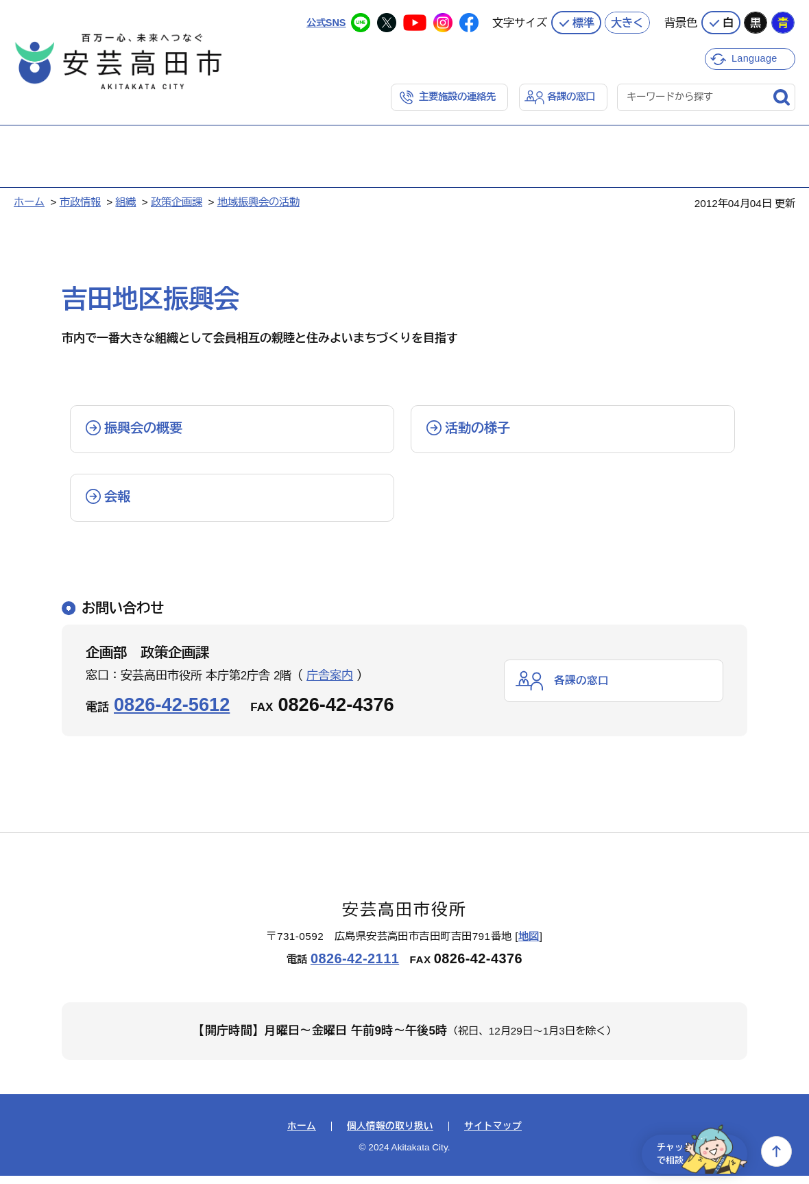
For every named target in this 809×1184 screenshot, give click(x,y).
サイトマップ (493, 1134)
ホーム (29, 201)
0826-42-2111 (355, 966)
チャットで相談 (693, 1151)
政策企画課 (176, 201)
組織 (125, 201)
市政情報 (80, 201)
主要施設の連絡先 (451, 95)
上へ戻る (776, 1151)
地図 (529, 944)
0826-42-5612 (172, 712)
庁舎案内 (329, 683)
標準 (583, 20)
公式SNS (325, 20)
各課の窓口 (569, 95)
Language (756, 56)
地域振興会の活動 (258, 201)
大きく (627, 20)
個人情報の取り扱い (390, 1134)
